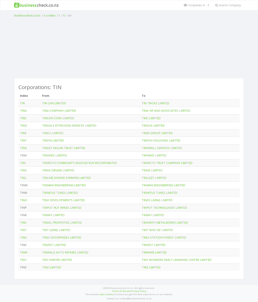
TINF (23, 140)
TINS (23, 222)
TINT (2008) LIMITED (56, 230)
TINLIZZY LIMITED (154, 178)
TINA (23, 110)
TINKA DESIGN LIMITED (58, 170)
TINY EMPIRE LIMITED (57, 260)
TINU (23, 237)
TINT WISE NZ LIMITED (157, 230)
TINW (23, 252)
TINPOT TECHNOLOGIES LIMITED (164, 207)
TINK (23, 170)
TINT (23, 230)
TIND (23, 125)
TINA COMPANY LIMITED (59, 110)
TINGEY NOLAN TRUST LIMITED (63, 148)
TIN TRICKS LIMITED (155, 103)
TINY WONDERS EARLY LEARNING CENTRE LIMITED (176, 260)
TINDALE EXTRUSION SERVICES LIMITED (69, 125)
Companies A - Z (196, 5)
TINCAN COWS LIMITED (58, 118)
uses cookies (106, 294)
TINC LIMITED (151, 118)
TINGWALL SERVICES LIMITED (162, 148)
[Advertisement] (129, 48)
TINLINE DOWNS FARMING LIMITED (66, 178)
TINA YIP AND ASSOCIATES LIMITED (166, 110)
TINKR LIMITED (152, 170)
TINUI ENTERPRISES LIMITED (61, 237)
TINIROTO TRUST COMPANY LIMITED (167, 163)
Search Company (228, 5)
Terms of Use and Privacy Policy (129, 291)
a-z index (49, 15)
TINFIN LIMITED (53, 140)
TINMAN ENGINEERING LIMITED (64, 185)
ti (64, 15)
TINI (23, 163)
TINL (23, 178)
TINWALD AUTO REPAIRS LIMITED (65, 252)
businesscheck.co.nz (27, 15)
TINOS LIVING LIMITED (157, 200)
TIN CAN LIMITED (54, 103)
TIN (22, 103)
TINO (23, 200)
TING (23, 148)
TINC (23, 118)
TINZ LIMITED (51, 267)
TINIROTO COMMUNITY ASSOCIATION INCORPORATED (79, 163)
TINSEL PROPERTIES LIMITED (62, 222)
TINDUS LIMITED (153, 125)
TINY (23, 260)
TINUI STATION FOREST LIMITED (164, 237)
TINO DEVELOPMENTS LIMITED (63, 200)
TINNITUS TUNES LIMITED (60, 193)
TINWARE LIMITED (154, 252)
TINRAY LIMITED (53, 215)
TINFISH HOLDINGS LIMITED (161, 140)
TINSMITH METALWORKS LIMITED (165, 222)
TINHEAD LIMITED (54, 155)
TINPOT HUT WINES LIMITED (61, 207)
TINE (23, 133)
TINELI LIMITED (52, 133)
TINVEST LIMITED (54, 245)
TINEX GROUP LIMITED (157, 133)
